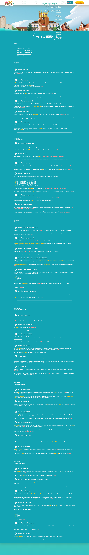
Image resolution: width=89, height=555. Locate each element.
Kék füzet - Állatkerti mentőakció (24, 50)
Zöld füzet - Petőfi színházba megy (25, 52)
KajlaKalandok (51, 2)
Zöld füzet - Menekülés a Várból (24, 54)
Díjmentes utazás (31, 2)
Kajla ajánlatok (63, 2)
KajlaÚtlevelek (41, 2)
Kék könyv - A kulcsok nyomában (24, 46)
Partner (79, 2)
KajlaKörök (46, 2)
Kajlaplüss (36, 2)
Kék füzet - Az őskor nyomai (23, 48)
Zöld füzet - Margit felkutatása (24, 55)
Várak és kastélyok (57, 2)
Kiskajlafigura (25, 2)
